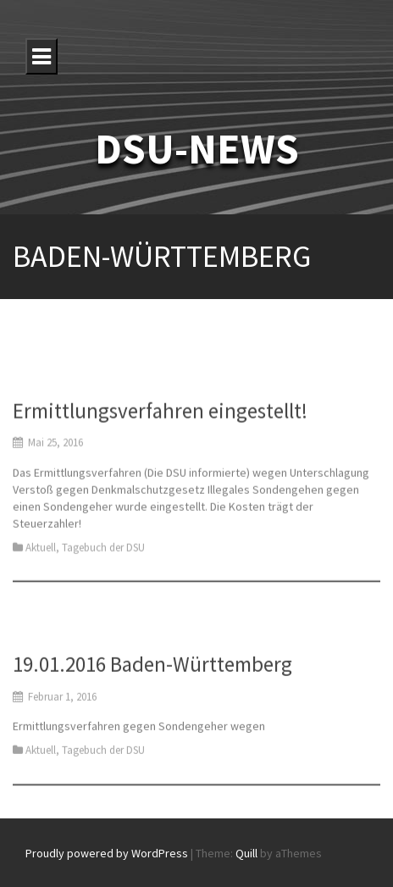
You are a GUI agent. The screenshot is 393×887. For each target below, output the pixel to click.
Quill (246, 853)
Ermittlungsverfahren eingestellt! (160, 421)
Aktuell (40, 558)
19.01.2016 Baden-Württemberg (152, 671)
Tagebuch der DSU (103, 558)
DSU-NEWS (197, 148)
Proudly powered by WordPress (106, 853)
